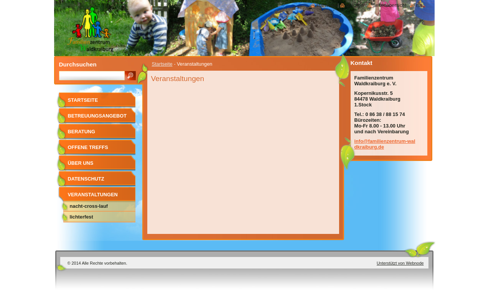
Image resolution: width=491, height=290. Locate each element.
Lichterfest (81, 217)
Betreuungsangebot (97, 116)
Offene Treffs (88, 147)
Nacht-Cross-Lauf (89, 206)
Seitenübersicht (389, 5)
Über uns (81, 163)
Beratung (82, 131)
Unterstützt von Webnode (400, 263)
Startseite (162, 64)
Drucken (355, 5)
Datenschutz (86, 179)
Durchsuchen (78, 64)
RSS (419, 5)
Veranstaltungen (93, 194)
